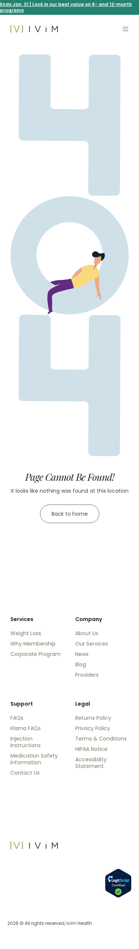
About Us (86, 633)
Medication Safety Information (34, 759)
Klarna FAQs (25, 728)
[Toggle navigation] (125, 28)
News (82, 654)
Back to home (70, 514)
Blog (80, 664)
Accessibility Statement (91, 763)
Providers (87, 675)
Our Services (91, 643)
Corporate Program (35, 654)
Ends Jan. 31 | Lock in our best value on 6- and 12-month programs (66, 7)
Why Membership (33, 643)
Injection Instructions (25, 742)
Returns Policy (93, 718)
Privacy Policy (92, 728)
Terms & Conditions (101, 738)
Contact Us (25, 772)
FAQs (16, 718)
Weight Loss (25, 633)
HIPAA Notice (91, 749)
